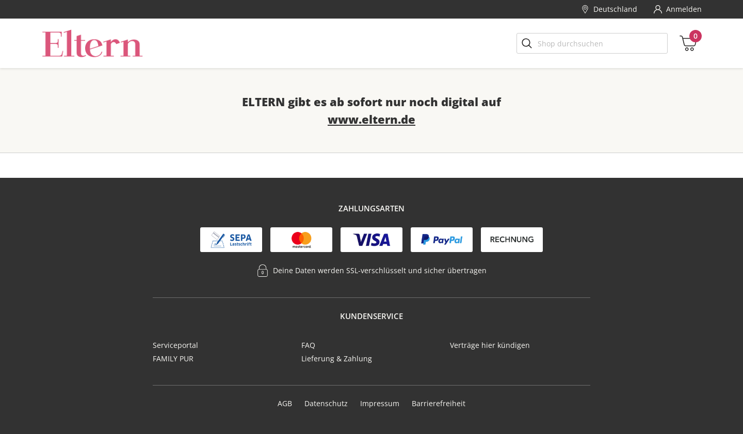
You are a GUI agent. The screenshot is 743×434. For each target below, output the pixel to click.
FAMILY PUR (173, 358)
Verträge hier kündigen (490, 345)
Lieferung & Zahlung (336, 358)
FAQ (308, 345)
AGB (285, 403)
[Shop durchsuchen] (592, 43)
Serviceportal (175, 345)
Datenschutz (326, 403)
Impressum (379, 403)
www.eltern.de (371, 119)
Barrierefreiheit (438, 403)
